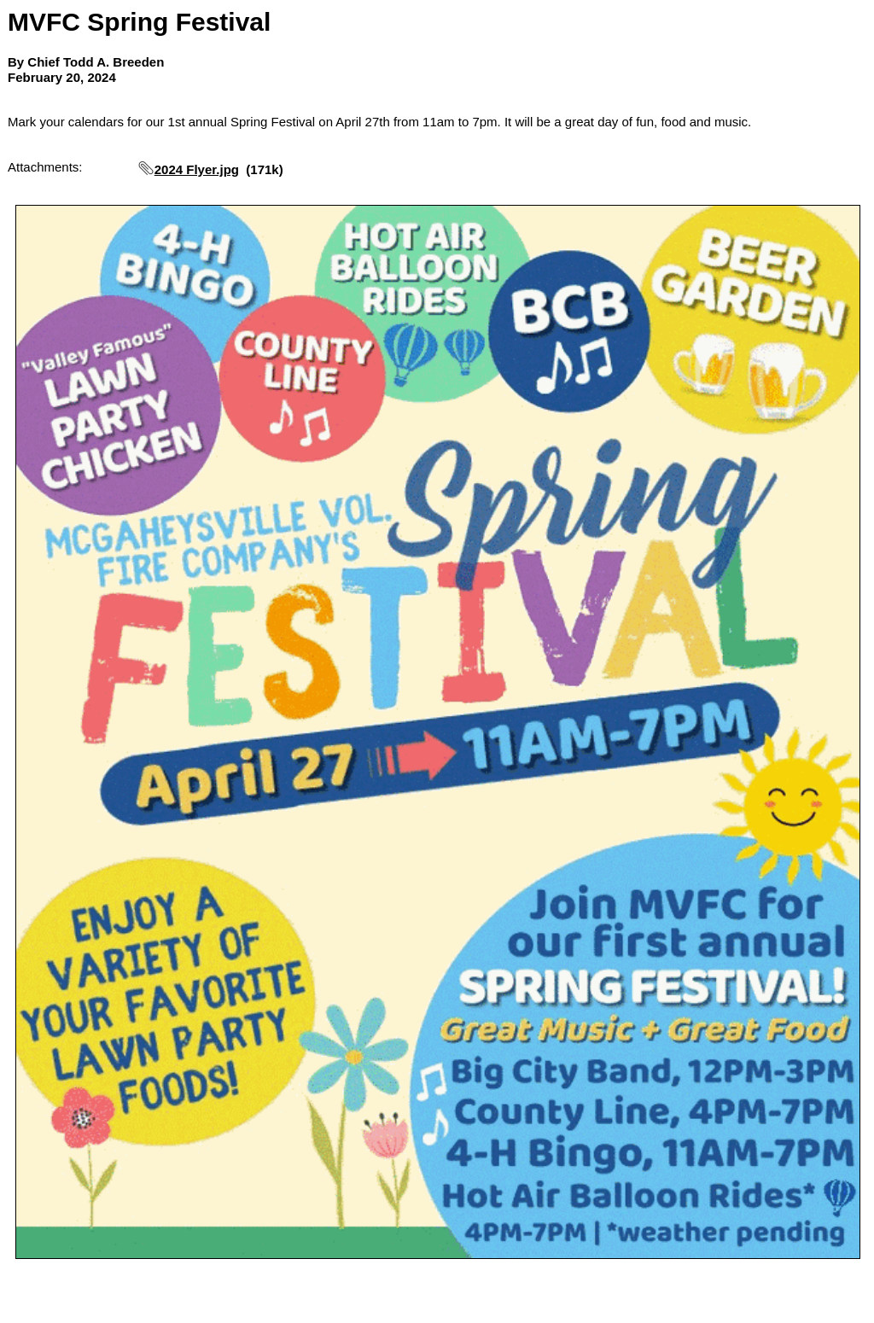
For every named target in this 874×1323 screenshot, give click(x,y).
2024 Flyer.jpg (196, 169)
